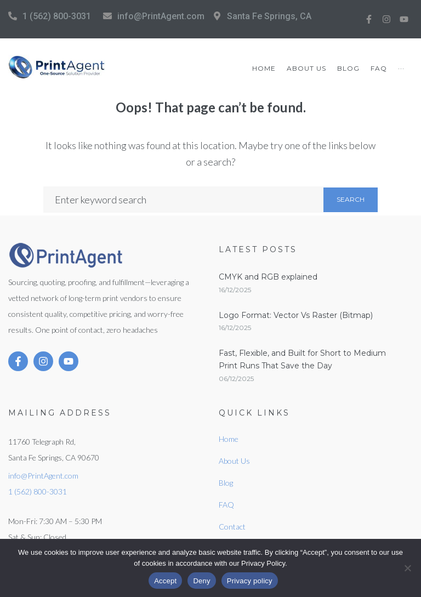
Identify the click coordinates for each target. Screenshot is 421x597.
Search (351, 199)
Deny (201, 581)
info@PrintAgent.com (160, 16)
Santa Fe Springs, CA (269, 16)
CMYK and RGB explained (268, 277)
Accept (165, 581)
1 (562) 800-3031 (56, 16)
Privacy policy (249, 581)
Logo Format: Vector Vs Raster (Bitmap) (296, 315)
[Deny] (407, 567)
